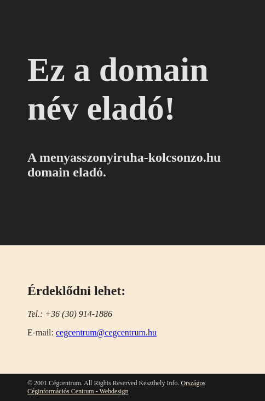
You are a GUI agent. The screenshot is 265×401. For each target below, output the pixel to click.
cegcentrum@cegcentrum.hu (106, 332)
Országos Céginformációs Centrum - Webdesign (116, 387)
